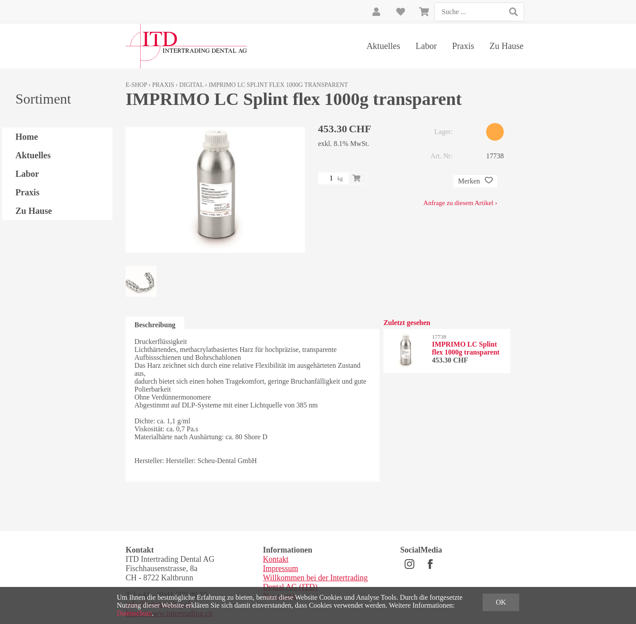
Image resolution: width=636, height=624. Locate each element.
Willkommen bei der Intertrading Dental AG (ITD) (315, 582)
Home (26, 137)
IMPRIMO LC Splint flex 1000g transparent (278, 85)
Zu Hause (507, 46)
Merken (475, 181)
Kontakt (276, 559)
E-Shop (136, 85)
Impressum (280, 568)
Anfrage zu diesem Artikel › (460, 202)
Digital (191, 85)
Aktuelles (383, 46)
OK (501, 602)
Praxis (463, 46)
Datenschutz (134, 613)
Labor (426, 46)
